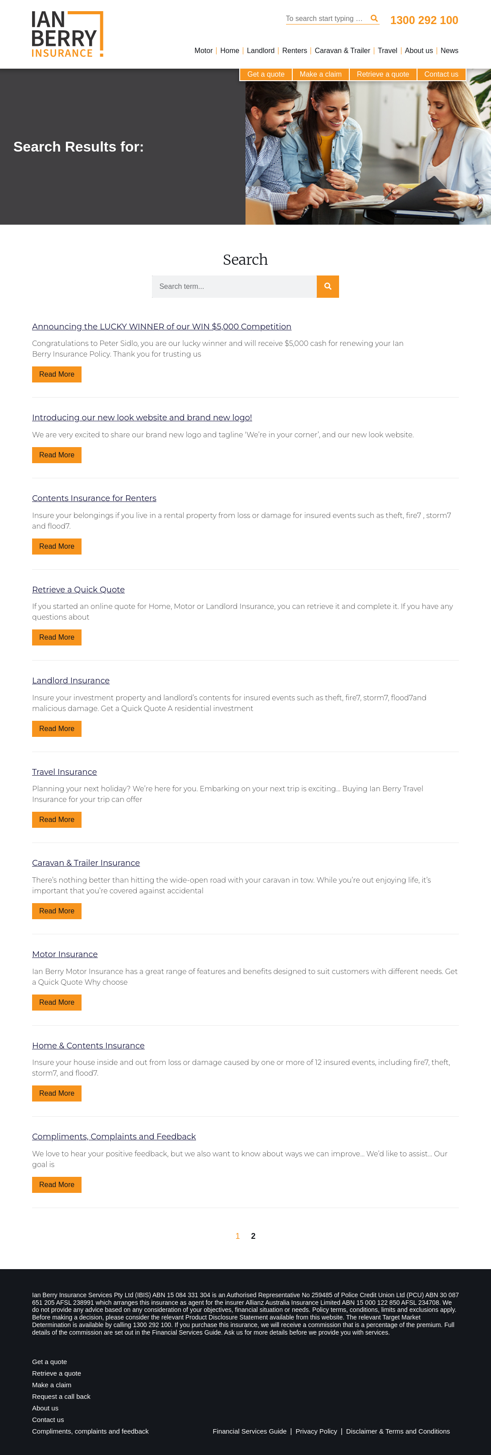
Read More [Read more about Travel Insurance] (56, 819)
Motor (204, 50)
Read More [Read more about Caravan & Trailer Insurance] (56, 911)
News (449, 50)
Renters (294, 50)
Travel (387, 50)
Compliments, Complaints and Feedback (114, 1137)
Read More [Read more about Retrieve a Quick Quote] (56, 637)
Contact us (441, 74)
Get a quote (266, 74)
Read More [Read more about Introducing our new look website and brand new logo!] (56, 455)
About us (419, 50)
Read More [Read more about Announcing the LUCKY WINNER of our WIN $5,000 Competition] (56, 374)
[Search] (374, 18)
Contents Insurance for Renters (94, 498)
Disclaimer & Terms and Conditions (398, 1431)
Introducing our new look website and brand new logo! (142, 418)
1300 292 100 (424, 20)
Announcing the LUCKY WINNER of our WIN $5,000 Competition (161, 327)
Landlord (260, 50)
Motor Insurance (65, 954)
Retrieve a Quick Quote (78, 590)
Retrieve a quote (383, 74)
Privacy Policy (316, 1431)
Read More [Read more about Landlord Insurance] (56, 728)
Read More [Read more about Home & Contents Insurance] (56, 1093)
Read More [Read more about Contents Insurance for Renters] (56, 546)
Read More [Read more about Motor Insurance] (56, 1002)
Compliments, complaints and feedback (90, 1431)
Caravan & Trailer (342, 50)
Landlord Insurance (71, 681)
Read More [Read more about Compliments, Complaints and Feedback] (56, 1184)
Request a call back (61, 1396)
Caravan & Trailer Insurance (86, 863)
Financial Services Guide (250, 1431)
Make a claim (321, 74)
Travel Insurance (64, 772)
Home (229, 50)
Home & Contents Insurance (88, 1046)
